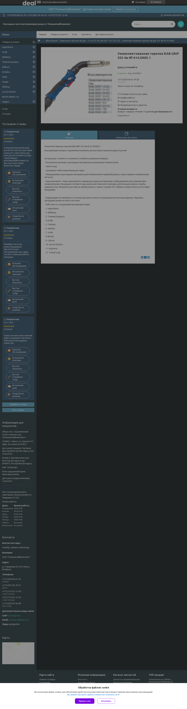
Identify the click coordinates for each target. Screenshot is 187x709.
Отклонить (106, 701)
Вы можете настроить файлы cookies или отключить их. (92, 695)
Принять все (85, 701)
